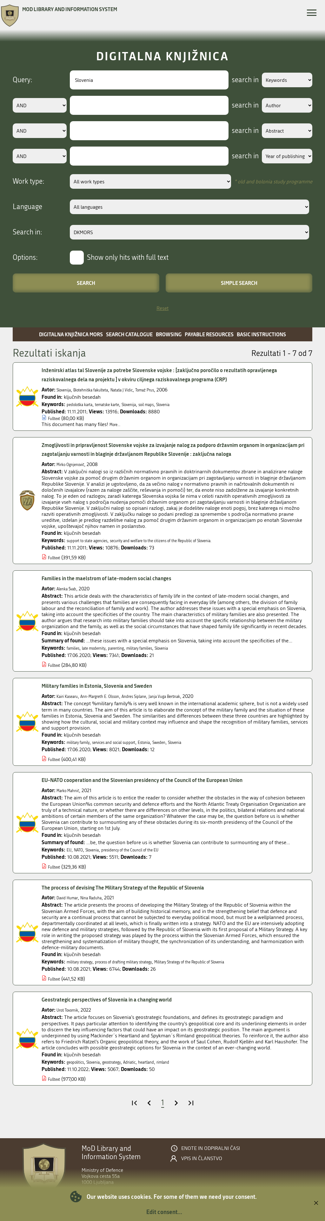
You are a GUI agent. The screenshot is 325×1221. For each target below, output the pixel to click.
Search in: (27, 232)
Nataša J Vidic (141, 390)
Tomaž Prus (172, 390)
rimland (192, 1071)
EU (70, 859)
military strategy (84, 971)
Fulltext (56, 418)
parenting (130, 657)
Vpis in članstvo (201, 1167)
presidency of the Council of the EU (149, 859)
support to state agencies (94, 550)
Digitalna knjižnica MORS (71, 334)
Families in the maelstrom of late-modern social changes (121, 587)
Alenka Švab (69, 598)
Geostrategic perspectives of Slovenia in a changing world (121, 1008)
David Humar (70, 907)
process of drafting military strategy (142, 971)
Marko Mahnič (71, 799)
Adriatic (149, 1071)
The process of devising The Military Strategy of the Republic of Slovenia (141, 896)
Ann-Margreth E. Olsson (114, 705)
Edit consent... (164, 1212)
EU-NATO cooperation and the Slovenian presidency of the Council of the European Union (165, 789)
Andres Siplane (159, 705)
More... (116, 424)
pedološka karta (84, 404)
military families (161, 657)
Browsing (169, 334)
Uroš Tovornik (71, 1019)
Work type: (28, 181)
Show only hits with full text (128, 257)
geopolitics (78, 1071)
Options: (25, 257)
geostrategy (125, 1071)
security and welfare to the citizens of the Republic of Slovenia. (192, 550)
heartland (170, 1071)
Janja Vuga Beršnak (199, 705)
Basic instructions (261, 334)
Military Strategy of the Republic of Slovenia (230, 971)
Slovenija (66, 390)
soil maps (171, 404)
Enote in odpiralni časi (210, 1157)
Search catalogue (129, 334)
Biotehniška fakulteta (101, 390)
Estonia (169, 751)
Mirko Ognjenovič (75, 473)
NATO (82, 859)
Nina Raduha (101, 907)
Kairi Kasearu (70, 705)
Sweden (188, 751)
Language (27, 207)
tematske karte (120, 404)
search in (235, 80)
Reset (162, 308)
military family (82, 751)
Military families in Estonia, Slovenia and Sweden (110, 695)
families (75, 657)
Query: (22, 80)
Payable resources (209, 334)
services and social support (129, 751)
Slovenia (193, 404)
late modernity (102, 657)
